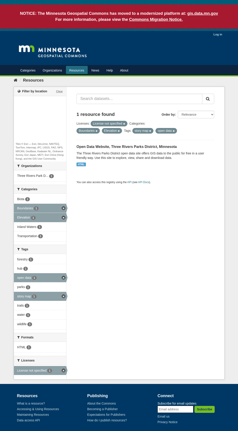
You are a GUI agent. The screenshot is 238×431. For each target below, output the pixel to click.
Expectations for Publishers (106, 414)
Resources (76, 70)
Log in (218, 34)
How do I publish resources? (107, 420)
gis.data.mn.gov (202, 13)
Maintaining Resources (33, 414)
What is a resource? (31, 403)
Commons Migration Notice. (156, 19)
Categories (28, 70)
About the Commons (101, 403)
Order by (168, 114)
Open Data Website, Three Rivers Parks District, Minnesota (126, 147)
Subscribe (204, 409)
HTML (81, 164)
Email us (163, 416)
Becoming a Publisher (102, 409)
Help (110, 70)
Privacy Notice (167, 422)
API (129, 182)
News (95, 70)
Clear (59, 91)
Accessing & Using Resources (38, 409)
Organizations (52, 70)
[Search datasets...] (139, 99)
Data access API (28, 420)
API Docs (143, 182)
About (124, 70)
